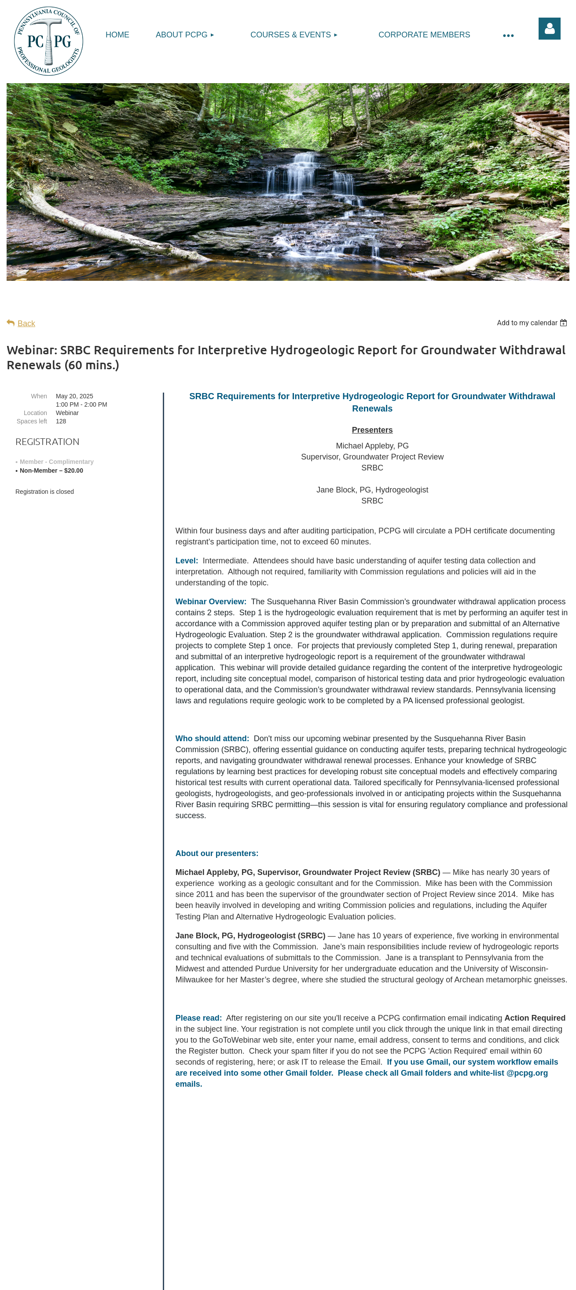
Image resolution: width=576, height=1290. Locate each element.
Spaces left (32, 421)
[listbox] (533, 322)
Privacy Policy (257, 1261)
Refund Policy (318, 1261)
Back (26, 323)
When (39, 396)
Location (35, 412)
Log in (550, 29)
